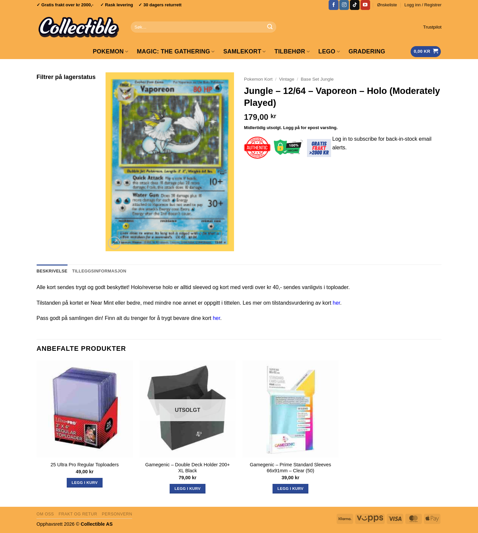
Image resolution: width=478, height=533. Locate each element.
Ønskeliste (387, 4)
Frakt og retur (77, 514)
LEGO (329, 51)
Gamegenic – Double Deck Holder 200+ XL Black (187, 468)
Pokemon (110, 51)
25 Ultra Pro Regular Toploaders (84, 464)
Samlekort (244, 51)
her (336, 303)
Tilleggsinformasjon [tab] (99, 270)
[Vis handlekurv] (426, 51)
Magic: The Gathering (175, 51)
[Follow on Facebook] (333, 5)
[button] (422, 5)
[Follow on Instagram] (344, 5)
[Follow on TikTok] (354, 5)
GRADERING (367, 51)
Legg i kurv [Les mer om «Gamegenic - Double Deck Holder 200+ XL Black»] (187, 489)
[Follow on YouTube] (365, 5)
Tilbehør (292, 51)
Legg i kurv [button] (85, 483)
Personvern (117, 514)
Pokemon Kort (258, 79)
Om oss (45, 514)
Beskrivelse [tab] (52, 270)
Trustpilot (432, 27)
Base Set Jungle (317, 79)
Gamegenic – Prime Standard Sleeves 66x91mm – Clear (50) (290, 468)
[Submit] (270, 27)
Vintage (286, 79)
